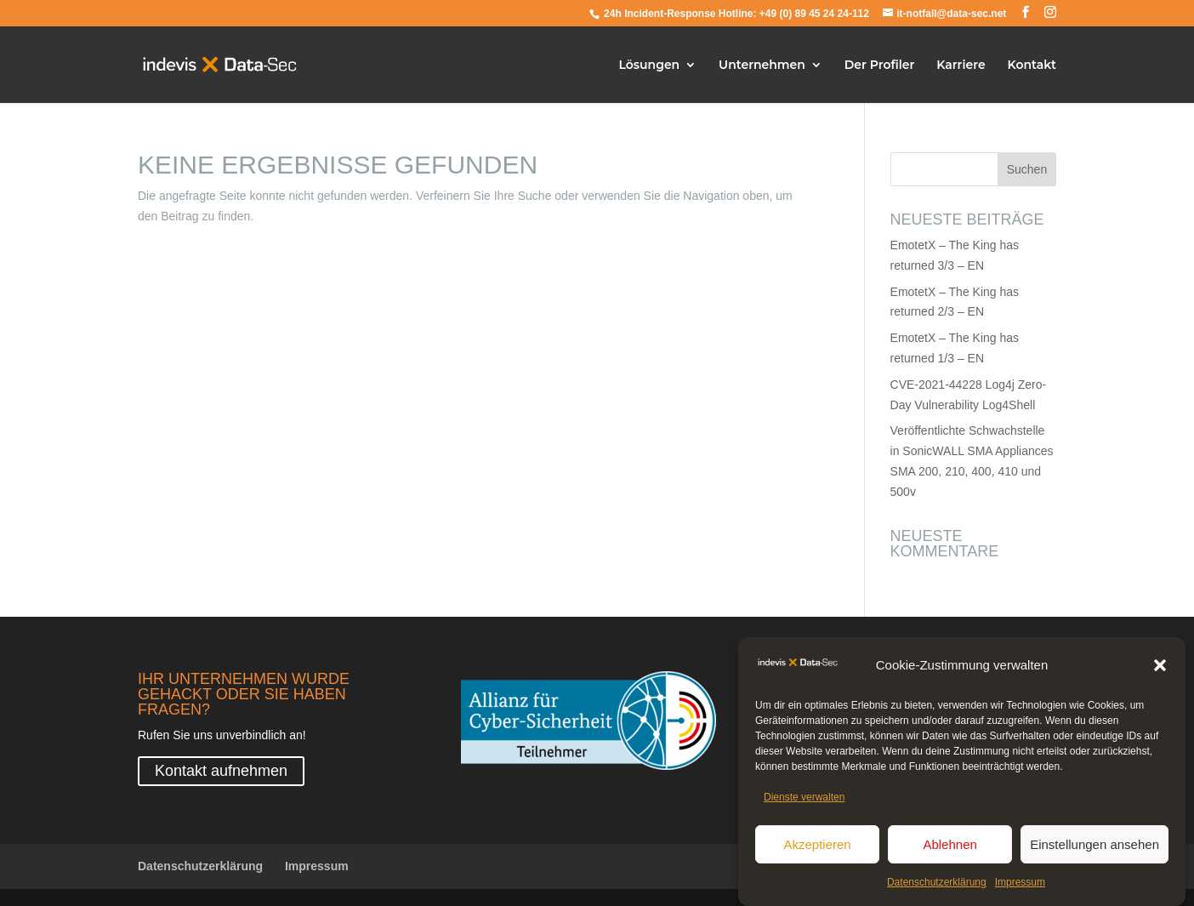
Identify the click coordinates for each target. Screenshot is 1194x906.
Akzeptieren (816, 847)
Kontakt (1032, 65)
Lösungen (649, 65)
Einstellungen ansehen (1094, 847)
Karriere (960, 65)
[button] (1159, 667)
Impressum (1020, 885)
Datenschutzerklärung (936, 885)
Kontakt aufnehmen (221, 770)
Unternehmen (762, 65)
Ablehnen (949, 847)
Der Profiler (879, 65)
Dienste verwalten (804, 800)
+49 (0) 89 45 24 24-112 (814, 14)
